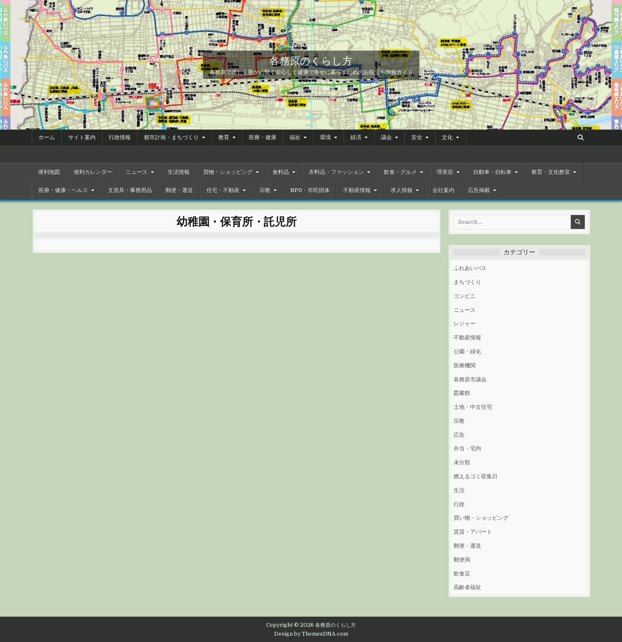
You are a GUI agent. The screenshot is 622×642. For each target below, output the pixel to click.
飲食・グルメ (400, 172)
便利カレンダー (93, 172)
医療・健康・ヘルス (63, 190)
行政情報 (120, 137)
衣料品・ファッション (336, 172)
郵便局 (462, 560)
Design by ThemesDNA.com (311, 634)
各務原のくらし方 (311, 60)
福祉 (294, 137)
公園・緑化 (467, 351)
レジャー (465, 323)
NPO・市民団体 (310, 190)
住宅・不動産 (222, 190)
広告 (459, 435)
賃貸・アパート (473, 532)
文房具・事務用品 (130, 190)
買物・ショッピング (228, 172)
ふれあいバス (470, 268)
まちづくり (467, 282)
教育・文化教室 (550, 172)
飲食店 (462, 573)
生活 (459, 490)
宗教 (264, 190)
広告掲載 (479, 190)
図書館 (462, 393)
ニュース (137, 172)
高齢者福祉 (467, 587)
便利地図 (49, 172)
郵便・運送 (179, 190)
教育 (223, 137)
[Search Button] (580, 137)
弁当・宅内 (467, 448)
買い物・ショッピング (481, 518)
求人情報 (402, 190)
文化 (447, 137)
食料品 (280, 172)
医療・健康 (262, 137)
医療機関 (465, 365)
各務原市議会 (470, 379)
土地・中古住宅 (473, 407)
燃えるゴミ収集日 (476, 476)
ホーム (47, 137)
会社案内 (443, 190)
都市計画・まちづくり (171, 137)
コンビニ (465, 296)
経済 (355, 137)
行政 (459, 504)
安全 (416, 137)
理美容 (445, 172)
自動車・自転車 (492, 172)
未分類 (462, 462)
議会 (386, 137)
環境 (325, 137)
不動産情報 (357, 190)
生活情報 (179, 172)
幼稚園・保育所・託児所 (236, 221)
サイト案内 (82, 137)
